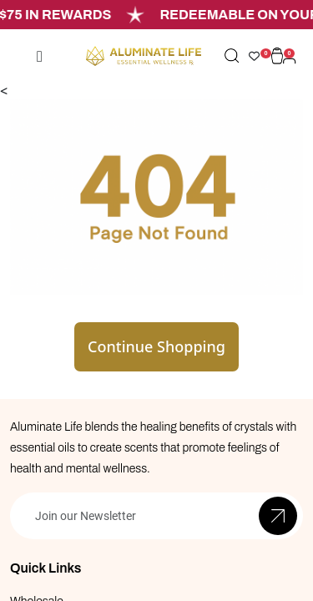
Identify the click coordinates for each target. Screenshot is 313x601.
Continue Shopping (156, 264)
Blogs (24, 574)
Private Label (43, 547)
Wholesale (36, 519)
